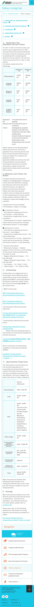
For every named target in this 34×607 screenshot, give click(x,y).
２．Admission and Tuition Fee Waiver (14, 26)
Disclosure (15, 602)
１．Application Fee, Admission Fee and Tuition (15, 21)
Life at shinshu (10, 582)
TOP (4, 13)
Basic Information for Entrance (15, 561)
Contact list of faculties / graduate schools (13, 575)
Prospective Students (13, 13)
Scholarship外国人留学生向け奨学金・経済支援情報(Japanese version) (16, 340)
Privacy (4, 602)
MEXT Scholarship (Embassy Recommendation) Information (14, 302)
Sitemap (4, 600)
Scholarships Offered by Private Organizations (14, 328)
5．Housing (6, 36)
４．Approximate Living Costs (12, 33)
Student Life (7, 505)
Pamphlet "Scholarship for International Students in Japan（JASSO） (14, 356)
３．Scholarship (8, 29)
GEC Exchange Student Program (15, 554)
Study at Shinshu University (14, 541)
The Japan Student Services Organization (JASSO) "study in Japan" (17, 519)
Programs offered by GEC (13, 547)
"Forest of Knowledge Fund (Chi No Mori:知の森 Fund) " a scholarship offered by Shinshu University (15, 315)
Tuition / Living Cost (12, 568)
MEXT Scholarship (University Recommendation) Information (14, 294)
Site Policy (14, 600)
